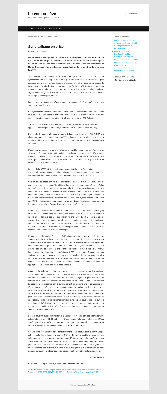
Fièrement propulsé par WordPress (83, 385)
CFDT (40, 372)
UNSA (96, 372)
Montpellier (60, 370)
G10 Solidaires (68, 372)
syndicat (90, 372)
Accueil (31, 29)
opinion (85, 370)
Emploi (52, 370)
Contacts (41, 29)
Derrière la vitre (55, 29)
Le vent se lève (42, 14)
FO (57, 372)
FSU (60, 372)
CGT (53, 372)
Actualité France (43, 370)
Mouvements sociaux (73, 370)
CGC (49, 372)
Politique (91, 370)
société (98, 370)
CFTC (45, 372)
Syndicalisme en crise (46, 47)
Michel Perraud (80, 372)
